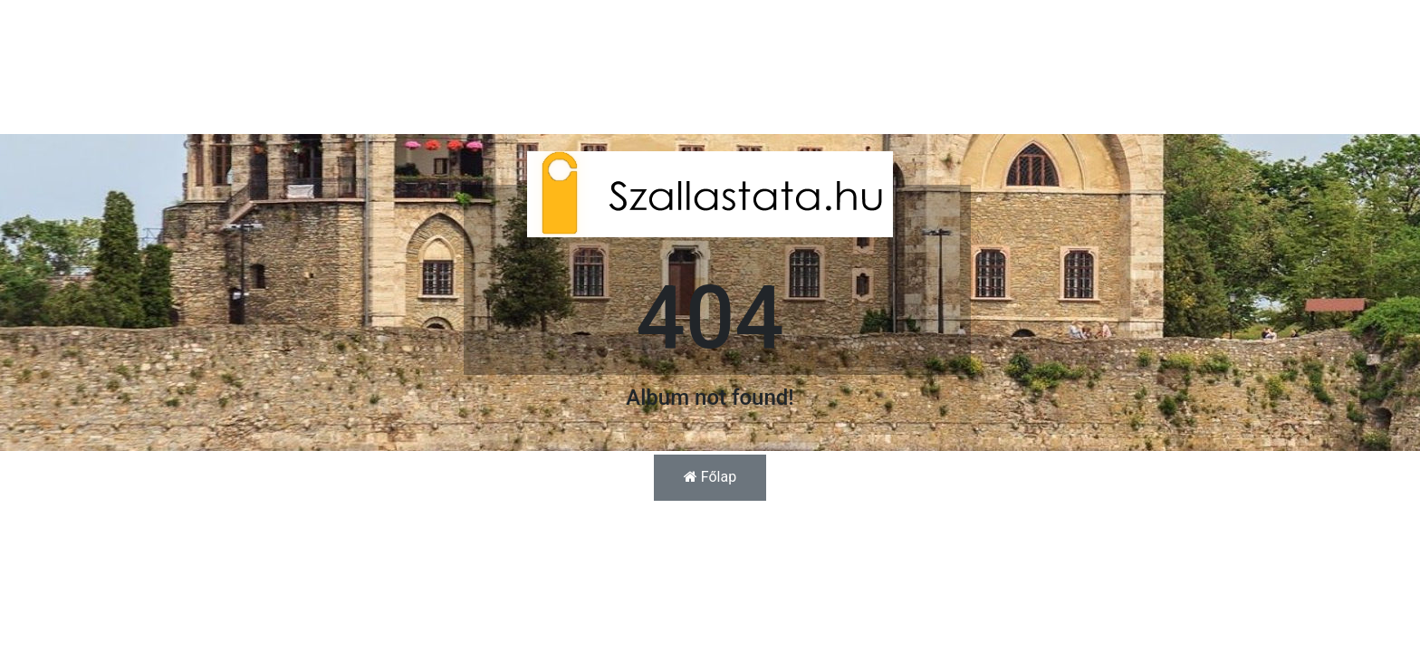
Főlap (710, 476)
